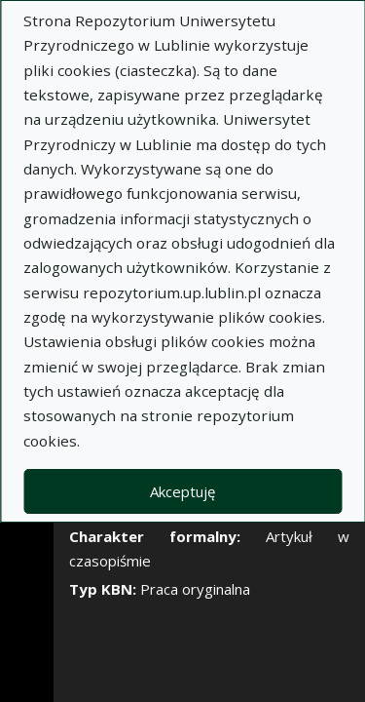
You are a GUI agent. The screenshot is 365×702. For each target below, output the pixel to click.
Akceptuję (182, 491)
